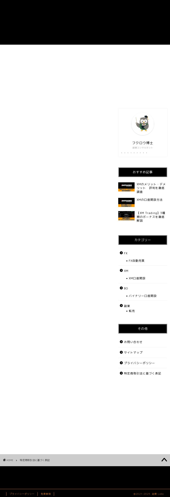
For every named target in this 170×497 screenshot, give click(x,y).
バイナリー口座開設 (143, 296)
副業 (52, 50)
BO (117, 50)
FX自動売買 (137, 261)
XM (126, 271)
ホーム (20, 50)
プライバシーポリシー (139, 363)
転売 (132, 311)
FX (85, 50)
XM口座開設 (137, 278)
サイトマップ (133, 352)
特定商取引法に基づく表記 (142, 373)
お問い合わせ (150, 50)
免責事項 (46, 494)
